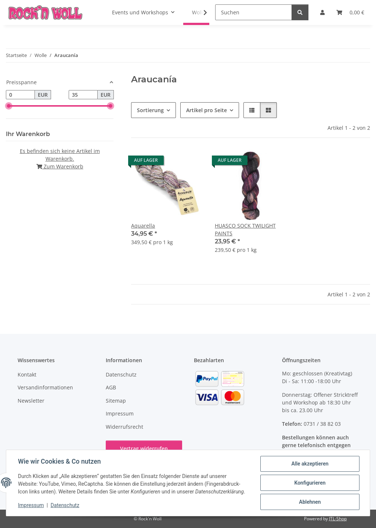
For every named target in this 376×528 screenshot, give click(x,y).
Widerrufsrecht (124, 426)
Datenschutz (65, 505)
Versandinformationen (45, 387)
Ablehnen (310, 502)
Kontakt (27, 374)
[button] (200, 12)
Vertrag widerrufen (144, 448)
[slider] (9, 106)
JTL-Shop (338, 518)
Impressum (31, 505)
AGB (111, 387)
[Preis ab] (20, 95)
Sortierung (150, 110)
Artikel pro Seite (206, 110)
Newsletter (31, 400)
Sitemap (116, 400)
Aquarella (143, 225)
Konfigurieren (309, 483)
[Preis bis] (83, 95)
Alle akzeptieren (309, 464)
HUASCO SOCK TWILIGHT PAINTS (245, 229)
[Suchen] (253, 12)
